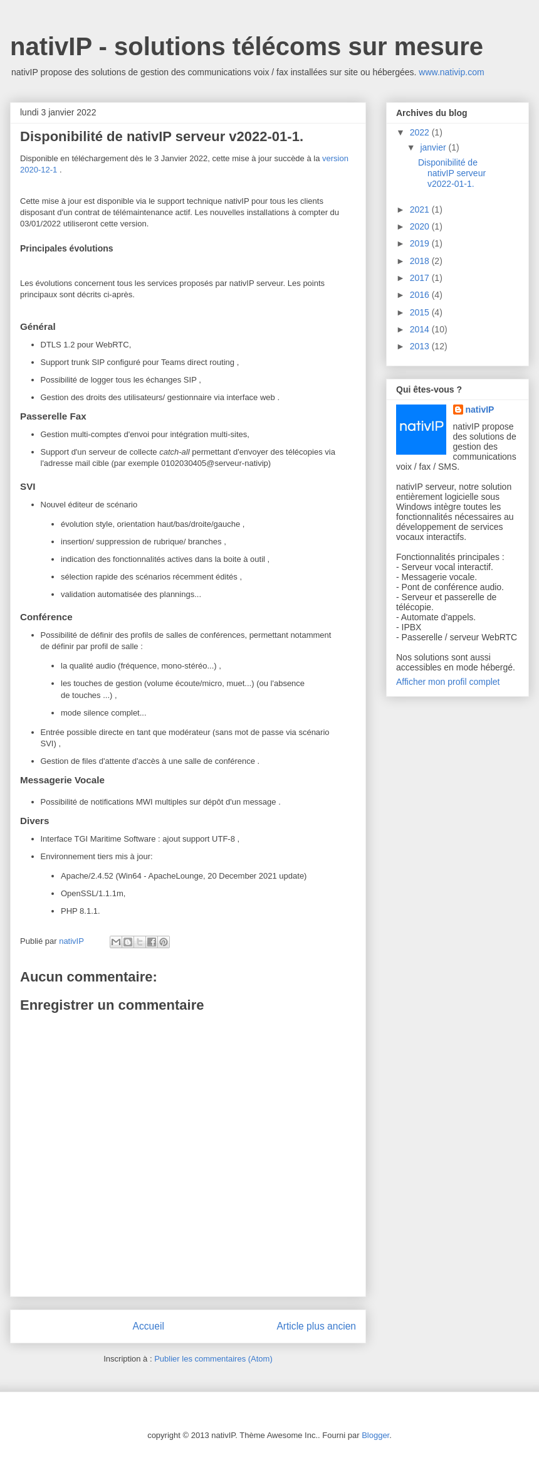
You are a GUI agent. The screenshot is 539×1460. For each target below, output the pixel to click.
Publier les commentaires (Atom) (213, 1358)
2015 (421, 312)
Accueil (148, 1326)
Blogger (375, 1435)
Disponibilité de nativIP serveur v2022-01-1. (452, 173)
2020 (421, 226)
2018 (421, 261)
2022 (421, 132)
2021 (421, 209)
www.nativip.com (451, 72)
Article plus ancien (316, 1326)
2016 (421, 295)
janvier (434, 147)
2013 (421, 346)
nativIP (480, 410)
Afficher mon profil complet (448, 682)
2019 (421, 243)
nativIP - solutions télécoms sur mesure (246, 46)
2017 (421, 278)
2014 (421, 329)
